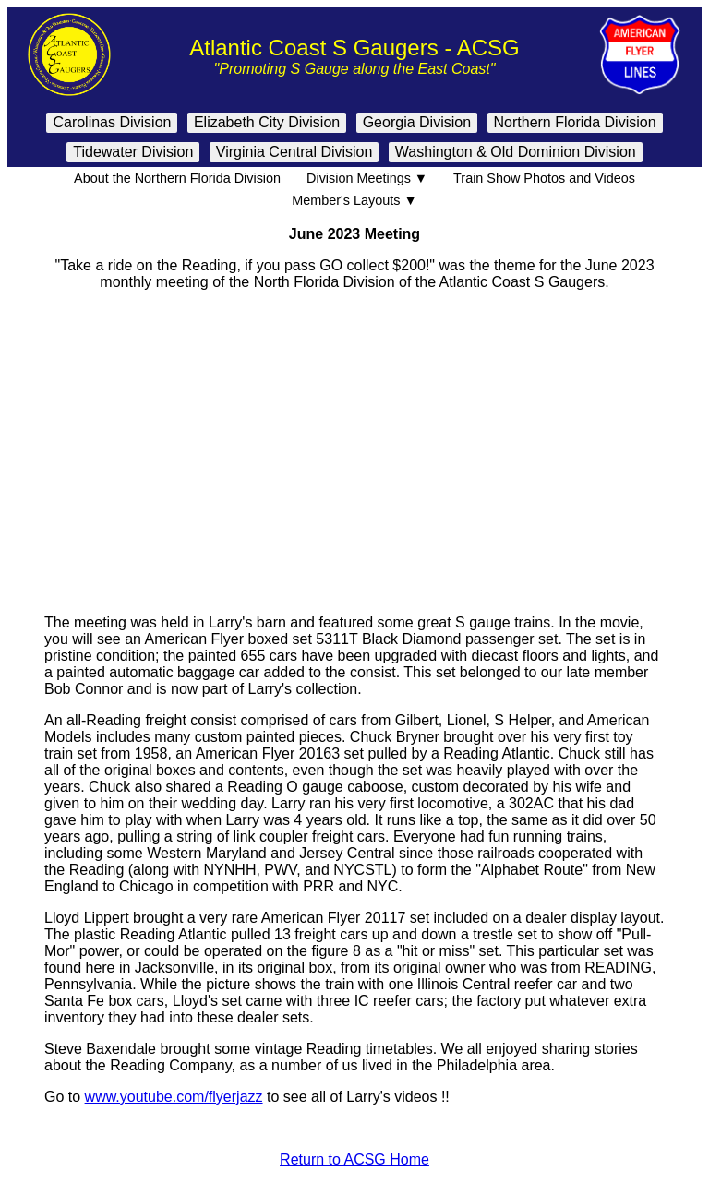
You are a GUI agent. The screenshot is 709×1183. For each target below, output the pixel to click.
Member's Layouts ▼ (354, 200)
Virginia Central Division (294, 152)
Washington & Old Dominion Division (515, 152)
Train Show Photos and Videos (544, 178)
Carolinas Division (112, 122)
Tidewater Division (133, 152)
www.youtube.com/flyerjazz (174, 1097)
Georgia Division (417, 122)
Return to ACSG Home (354, 1159)
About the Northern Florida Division (177, 178)
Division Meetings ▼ (366, 178)
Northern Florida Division (575, 122)
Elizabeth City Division (267, 122)
